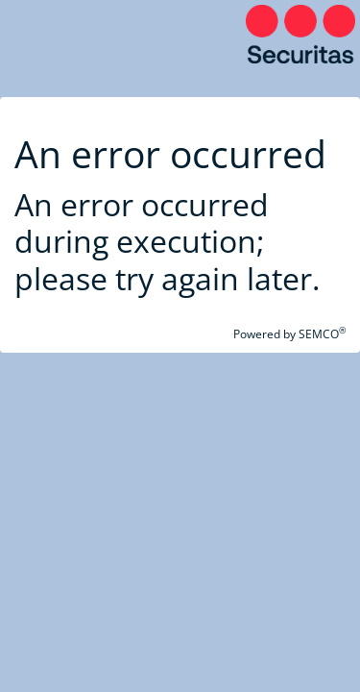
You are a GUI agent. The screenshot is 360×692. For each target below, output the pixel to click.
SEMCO (322, 334)
